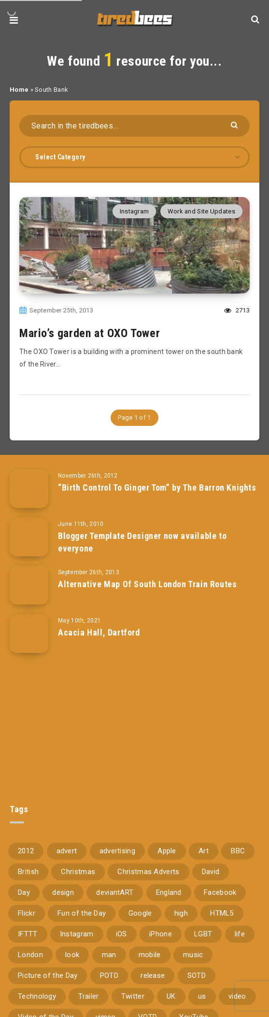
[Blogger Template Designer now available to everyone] (29, 537)
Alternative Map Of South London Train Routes (147, 584)
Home (19, 89)
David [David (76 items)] (211, 871)
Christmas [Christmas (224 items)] (78, 871)
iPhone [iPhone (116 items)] (160, 934)
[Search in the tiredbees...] (134, 126)
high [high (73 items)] (181, 913)
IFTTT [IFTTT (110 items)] (28, 934)
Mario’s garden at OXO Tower (89, 333)
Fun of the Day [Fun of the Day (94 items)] (81, 913)
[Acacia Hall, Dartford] (29, 633)
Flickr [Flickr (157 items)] (26, 913)
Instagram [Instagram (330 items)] (77, 934)
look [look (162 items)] (72, 954)
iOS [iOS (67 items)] (121, 934)
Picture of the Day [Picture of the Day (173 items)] (47, 975)
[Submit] (235, 124)
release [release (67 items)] (153, 975)
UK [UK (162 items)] (171, 996)
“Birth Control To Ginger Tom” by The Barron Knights (157, 487)
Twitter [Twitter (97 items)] (132, 996)
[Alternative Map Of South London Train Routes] (29, 585)
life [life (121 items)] (240, 934)
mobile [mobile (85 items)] (150, 954)
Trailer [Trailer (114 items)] (88, 996)
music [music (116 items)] (193, 954)
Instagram (134, 211)
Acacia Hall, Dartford (99, 632)
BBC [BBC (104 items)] (238, 851)
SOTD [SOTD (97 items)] (196, 975)
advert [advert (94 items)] (67, 851)
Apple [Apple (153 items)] (166, 851)
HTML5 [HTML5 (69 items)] (222, 913)
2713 (237, 310)
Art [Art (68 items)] (203, 851)
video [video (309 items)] (237, 996)
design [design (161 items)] (63, 892)
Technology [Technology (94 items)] (37, 996)
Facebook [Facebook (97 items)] (220, 892)
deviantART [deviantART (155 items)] (114, 892)
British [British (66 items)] (28, 871)
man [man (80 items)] (109, 954)
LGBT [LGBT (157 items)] (203, 934)
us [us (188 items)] (202, 996)
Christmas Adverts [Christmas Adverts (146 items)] (148, 871)
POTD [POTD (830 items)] (109, 975)
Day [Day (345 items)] (24, 892)
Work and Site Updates (201, 211)
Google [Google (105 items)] (140, 913)
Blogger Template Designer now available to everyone (142, 542)
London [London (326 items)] (30, 954)
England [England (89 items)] (169, 892)
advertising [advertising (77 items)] (117, 851)
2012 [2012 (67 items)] (26, 851)
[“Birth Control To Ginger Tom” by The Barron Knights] (29, 488)
